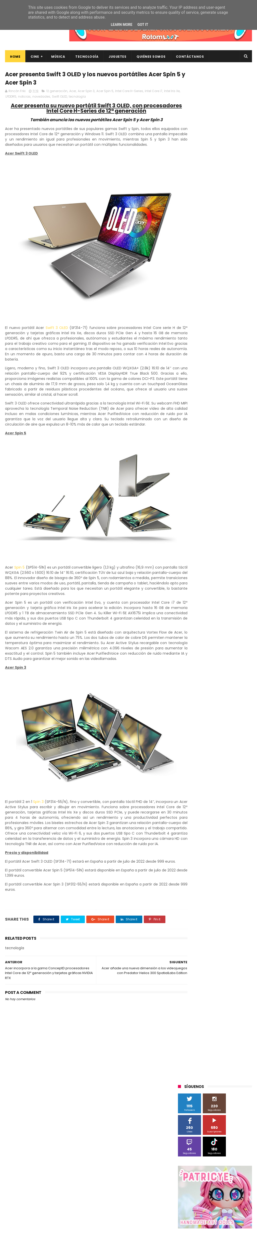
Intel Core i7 (153, 92)
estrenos (188, 548)
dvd (201, 539)
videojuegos (211, 567)
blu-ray (218, 511)
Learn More (121, 25)
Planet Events (229, 446)
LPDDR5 (28, 98)
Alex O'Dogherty (193, 381)
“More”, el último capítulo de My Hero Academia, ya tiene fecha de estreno (225, 1157)
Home (15, 56)
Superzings (189, 474)
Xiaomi (200, 511)
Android (218, 381)
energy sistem (222, 539)
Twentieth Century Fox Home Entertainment (203, 494)
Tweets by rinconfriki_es (199, 238)
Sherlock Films (204, 456)
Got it (142, 25)
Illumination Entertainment (202, 419)
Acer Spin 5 (104, 92)
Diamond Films (192, 400)
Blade (206, 391)
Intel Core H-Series (129, 92)
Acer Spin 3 (86, 92)
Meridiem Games (194, 428)
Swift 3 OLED (55, 334)
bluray (235, 511)
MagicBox (237, 419)
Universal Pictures (194, 502)
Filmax (215, 400)
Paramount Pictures (196, 446)
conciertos (236, 521)
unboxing (188, 567)
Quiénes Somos (151, 56)
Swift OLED (76, 98)
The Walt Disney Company (225, 474)
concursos (189, 530)
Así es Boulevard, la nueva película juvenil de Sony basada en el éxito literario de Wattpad (224, 1182)
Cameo (223, 391)
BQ (233, 381)
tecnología (94, 98)
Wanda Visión (225, 502)
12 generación (57, 92)
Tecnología (86, 56)
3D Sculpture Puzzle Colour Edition (207, 363)
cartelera (188, 521)
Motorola (188, 437)
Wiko (184, 511)
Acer (72, 92)
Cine (35, 56)
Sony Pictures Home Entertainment (208, 465)
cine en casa (211, 521)
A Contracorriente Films (199, 372)
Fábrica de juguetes (196, 409)
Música (58, 56)
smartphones (191, 558)
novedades (59, 98)
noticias (41, 98)
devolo (186, 539)
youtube (234, 567)
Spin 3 (43, 824)
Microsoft (221, 428)
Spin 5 (20, 579)
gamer (207, 548)
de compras (231, 530)
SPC (184, 456)
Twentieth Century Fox (198, 484)
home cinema (229, 548)
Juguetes (117, 56)
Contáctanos (190, 56)
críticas (209, 530)
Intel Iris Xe (13, 98)
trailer (236, 558)
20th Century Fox (194, 354)
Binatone (188, 391)
